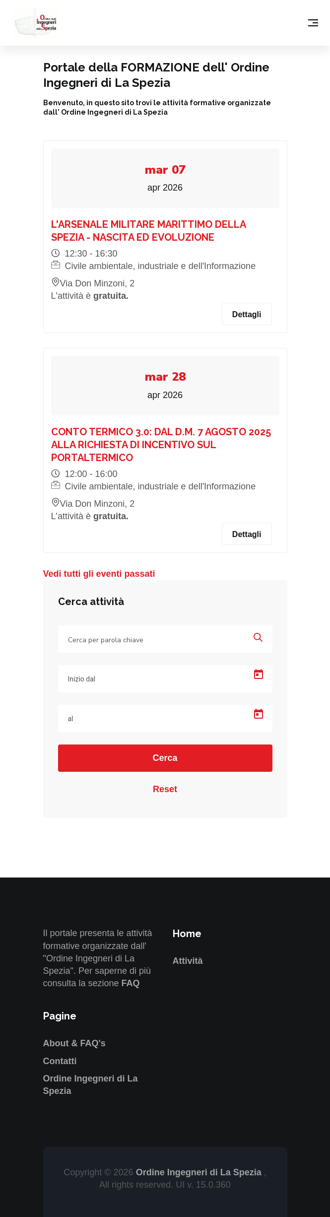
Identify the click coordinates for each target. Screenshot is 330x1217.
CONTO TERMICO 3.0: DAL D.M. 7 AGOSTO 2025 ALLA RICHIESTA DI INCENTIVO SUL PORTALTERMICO (161, 445)
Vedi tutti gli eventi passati (99, 574)
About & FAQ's (74, 1043)
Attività (188, 961)
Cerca (164, 758)
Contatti (60, 1061)
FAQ (131, 983)
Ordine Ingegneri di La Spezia (200, 1172)
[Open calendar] (258, 674)
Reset (165, 789)
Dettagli (247, 314)
